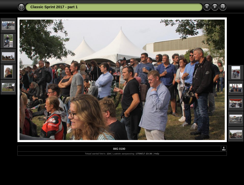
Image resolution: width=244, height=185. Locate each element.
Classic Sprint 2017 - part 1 (54, 7)
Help (156, 153)
